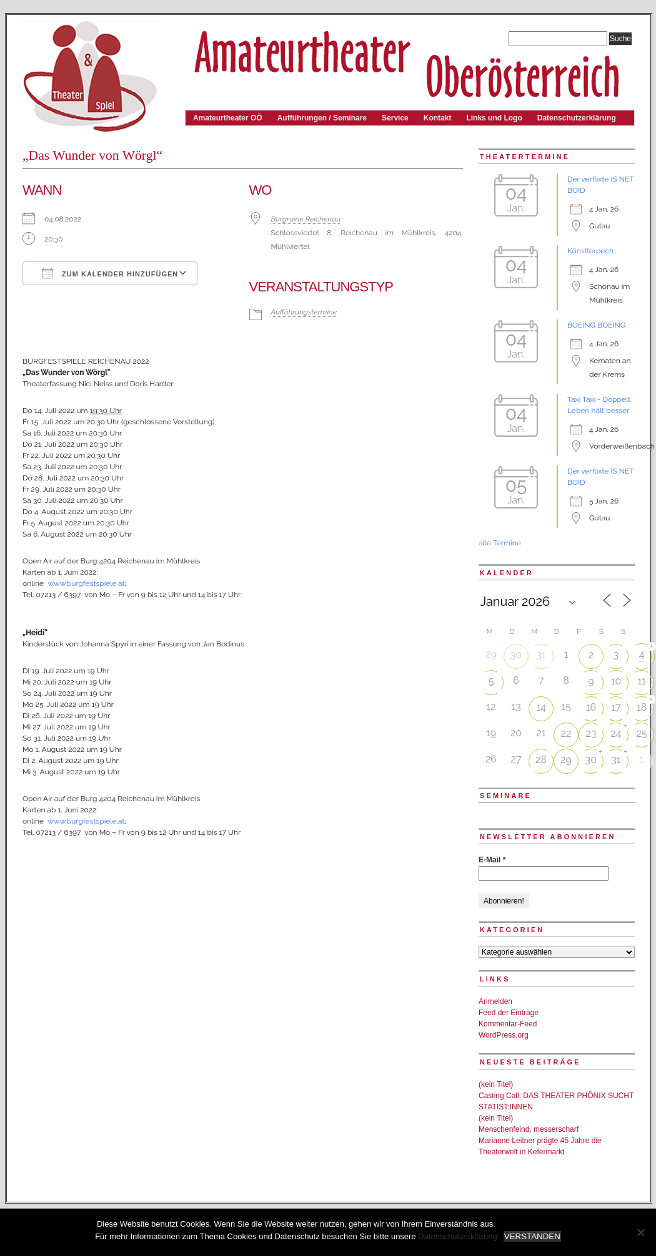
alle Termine (500, 542)
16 (591, 707)
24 (615, 733)
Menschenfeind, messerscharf (529, 1129)
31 (540, 655)
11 (641, 681)
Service (395, 118)
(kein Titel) (496, 1084)
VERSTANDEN (532, 1236)
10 (616, 681)
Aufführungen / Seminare (322, 118)
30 (516, 655)
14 (541, 707)
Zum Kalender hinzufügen (110, 273)
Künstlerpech (590, 250)
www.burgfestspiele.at (85, 583)
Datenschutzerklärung (576, 118)
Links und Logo (494, 118)
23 (591, 733)
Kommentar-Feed (508, 1024)
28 (541, 760)
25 (641, 733)
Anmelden (495, 1001)
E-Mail (492, 859)
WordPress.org (504, 1035)
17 (615, 707)
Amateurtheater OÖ (227, 118)
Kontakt (438, 118)
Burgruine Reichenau (306, 219)
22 (566, 733)
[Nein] (640, 1232)
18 (642, 707)
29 (566, 760)
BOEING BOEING (596, 325)
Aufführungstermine (304, 312)
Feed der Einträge (509, 1012)
